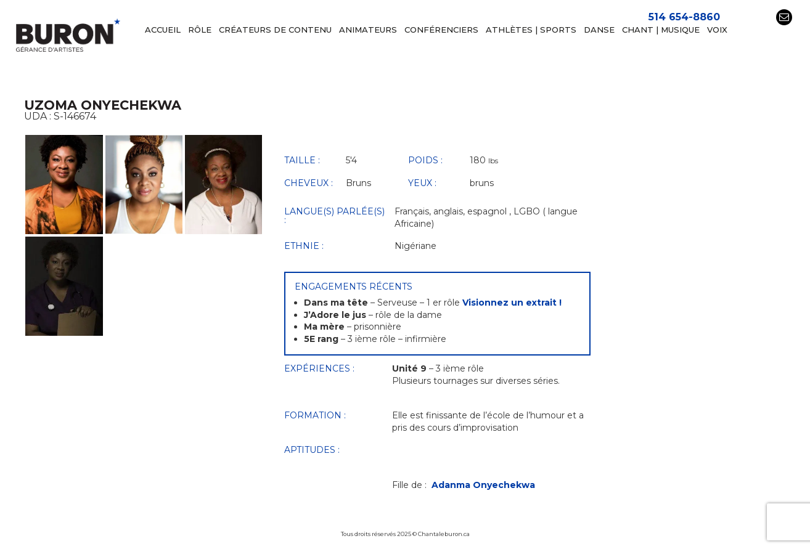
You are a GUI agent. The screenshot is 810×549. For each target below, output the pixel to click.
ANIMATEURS (368, 30)
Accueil (163, 30)
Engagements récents (353, 286)
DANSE (599, 30)
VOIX (717, 30)
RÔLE (199, 30)
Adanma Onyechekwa (483, 484)
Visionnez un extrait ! (512, 302)
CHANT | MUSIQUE (661, 30)
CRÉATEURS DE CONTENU (275, 30)
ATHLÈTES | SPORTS (531, 30)
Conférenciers (441, 30)
